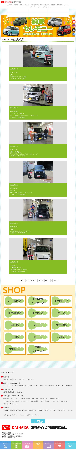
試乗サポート (21, 392)
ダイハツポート (58, 14)
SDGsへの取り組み (24, 4)
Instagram (21, 415)
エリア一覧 (21, 379)
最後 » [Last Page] (56, 280)
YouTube (14, 415)
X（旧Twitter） (30, 415)
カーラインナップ (8, 385)
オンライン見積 (49, 385)
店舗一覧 (5, 379)
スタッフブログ (29, 379)
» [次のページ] (51, 280)
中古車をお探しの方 (58, 10)
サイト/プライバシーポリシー (33, 7)
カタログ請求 (68, 385)
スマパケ (53, 401)
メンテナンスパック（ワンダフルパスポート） (16, 401)
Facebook (38, 415)
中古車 (42, 385)
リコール (66, 4)
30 (46, 280)
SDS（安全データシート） (10, 404)
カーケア (68, 401)
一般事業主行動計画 (44, 4)
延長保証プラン (44, 398)
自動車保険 (35, 398)
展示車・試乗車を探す (9, 392)
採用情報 (53, 4)
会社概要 (10, 4)
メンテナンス (61, 401)
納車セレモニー (34, 385)
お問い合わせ (46, 7)
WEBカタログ (59, 385)
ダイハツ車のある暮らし (21, 385)
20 (42, 280)
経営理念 (16, 4)
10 (39, 280)
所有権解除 (59, 4)
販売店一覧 (13, 379)
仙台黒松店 (17, 39)
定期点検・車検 (54, 398)
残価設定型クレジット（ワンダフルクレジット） (16, 398)
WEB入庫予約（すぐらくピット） (40, 401)
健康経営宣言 (34, 4)
